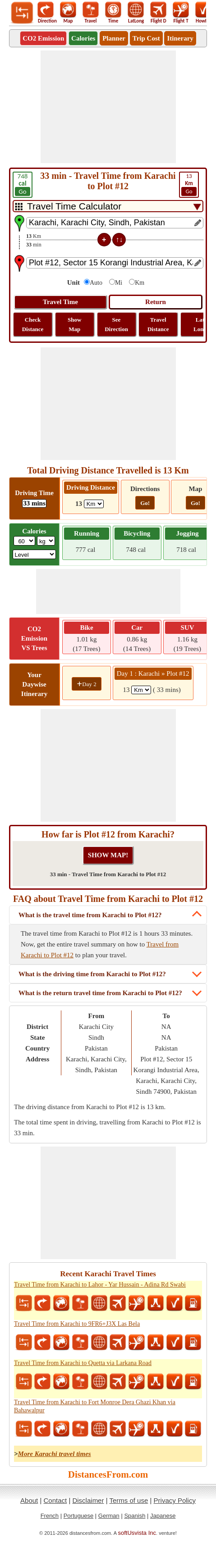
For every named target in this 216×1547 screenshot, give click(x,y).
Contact (55, 1500)
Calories (83, 38)
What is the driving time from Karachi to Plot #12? (92, 974)
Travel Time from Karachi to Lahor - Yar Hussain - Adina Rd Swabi (100, 1284)
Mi (118, 282)
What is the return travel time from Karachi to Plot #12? (100, 992)
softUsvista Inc (137, 1532)
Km (139, 282)
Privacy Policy (175, 1500)
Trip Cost (146, 38)
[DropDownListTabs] (108, 206)
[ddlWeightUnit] (46, 541)
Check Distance (33, 324)
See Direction (116, 324)
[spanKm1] (141, 690)
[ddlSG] (34, 554)
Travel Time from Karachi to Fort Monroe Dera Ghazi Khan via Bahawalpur (94, 1406)
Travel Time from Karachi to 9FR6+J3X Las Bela (77, 1323)
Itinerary (180, 38)
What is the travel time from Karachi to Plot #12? (90, 915)
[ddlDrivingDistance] (94, 504)
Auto (96, 282)
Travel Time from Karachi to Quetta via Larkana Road (83, 1363)
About (29, 1500)
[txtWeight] (24, 541)
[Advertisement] (108, 106)
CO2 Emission (43, 38)
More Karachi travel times (54, 1453)
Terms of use (128, 1500)
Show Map (74, 324)
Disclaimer (88, 1500)
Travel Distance (158, 324)
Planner (113, 38)
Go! (145, 503)
